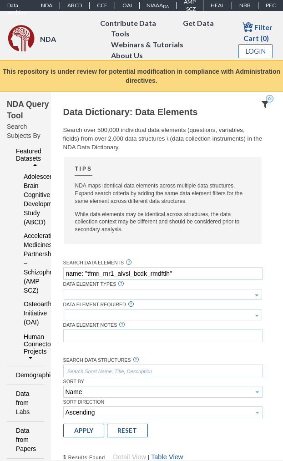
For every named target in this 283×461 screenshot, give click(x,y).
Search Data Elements (93, 262)
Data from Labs (23, 402)
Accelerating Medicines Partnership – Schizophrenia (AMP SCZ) (28, 263)
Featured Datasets (28, 157)
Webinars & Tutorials (147, 45)
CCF (102, 5)
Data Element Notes (90, 325)
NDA (46, 5)
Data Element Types (89, 284)
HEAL (217, 5)
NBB (245, 5)
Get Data (198, 23)
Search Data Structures (97, 360)
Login (256, 51)
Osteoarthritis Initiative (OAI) (28, 313)
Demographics (27, 375)
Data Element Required (94, 304)
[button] (83, 430)
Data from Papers (26, 439)
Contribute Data (128, 23)
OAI (127, 5)
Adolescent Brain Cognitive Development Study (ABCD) (28, 199)
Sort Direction (84, 402)
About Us (127, 55)
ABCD (74, 5)
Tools (120, 34)
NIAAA (158, 5)
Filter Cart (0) (257, 31)
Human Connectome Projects (31, 347)
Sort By (73, 381)
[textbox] (163, 273)
